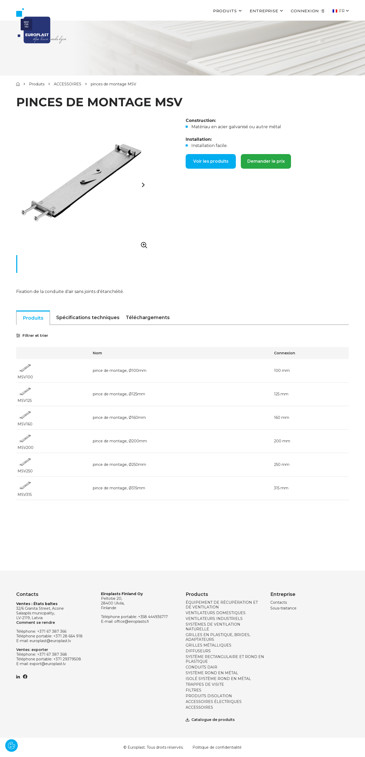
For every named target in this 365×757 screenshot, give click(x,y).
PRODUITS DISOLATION (209, 696)
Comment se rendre (35, 622)
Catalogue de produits (210, 719)
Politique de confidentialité (217, 747)
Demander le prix (266, 161)
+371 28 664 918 (68, 636)
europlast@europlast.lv (50, 640)
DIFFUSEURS (198, 651)
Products (197, 594)
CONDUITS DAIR (201, 667)
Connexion (307, 10)
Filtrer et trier (32, 335)
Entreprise (264, 10)
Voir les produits (211, 161)
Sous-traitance (283, 608)
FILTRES (193, 690)
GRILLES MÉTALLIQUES (208, 645)
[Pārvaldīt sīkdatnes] (11, 745)
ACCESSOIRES (67, 84)
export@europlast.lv (48, 663)
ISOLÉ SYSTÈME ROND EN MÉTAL (218, 678)
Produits (225, 10)
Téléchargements (148, 317)
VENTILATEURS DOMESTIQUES (216, 613)
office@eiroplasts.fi (131, 621)
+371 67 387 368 (52, 654)
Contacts (278, 602)
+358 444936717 (153, 616)
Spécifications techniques (87, 317)
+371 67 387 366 (51, 631)
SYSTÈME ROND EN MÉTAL (212, 673)
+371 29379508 (67, 659)
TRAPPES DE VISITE (205, 684)
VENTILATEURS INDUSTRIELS (214, 618)
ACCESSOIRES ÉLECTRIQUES (214, 701)
